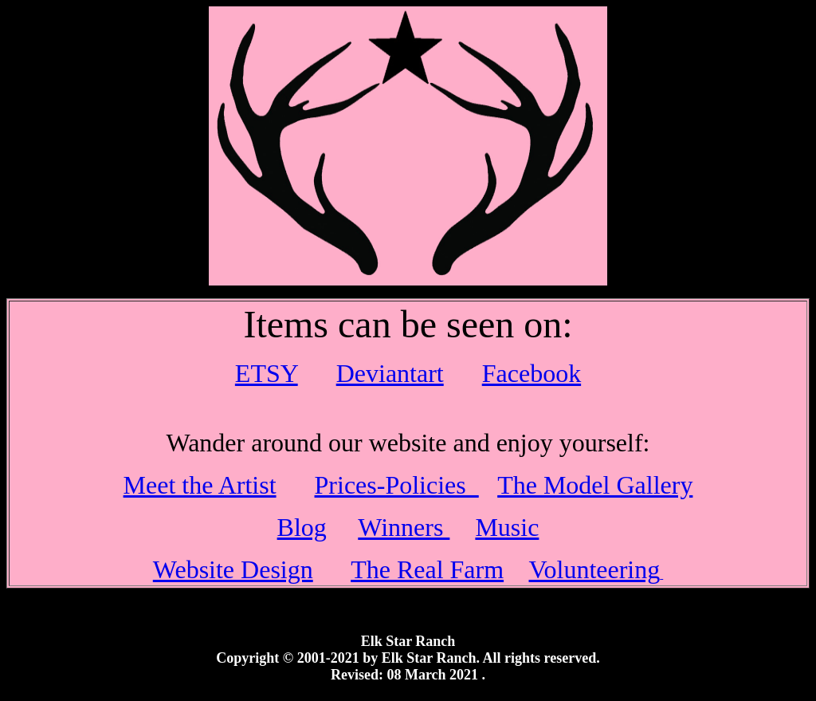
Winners (403, 527)
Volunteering (595, 569)
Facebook (531, 373)
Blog (302, 527)
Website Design (233, 569)
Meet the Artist (200, 485)
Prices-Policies (397, 485)
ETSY (266, 373)
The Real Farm (427, 569)
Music (507, 527)
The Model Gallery (594, 485)
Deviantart (390, 373)
